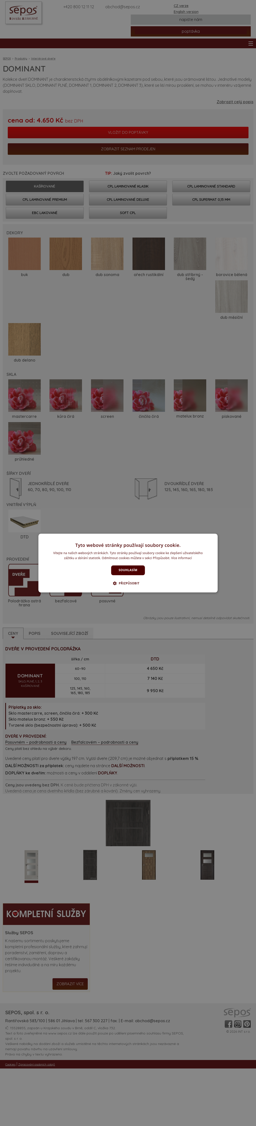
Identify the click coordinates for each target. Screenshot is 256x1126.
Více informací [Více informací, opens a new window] (181, 558)
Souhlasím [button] (128, 570)
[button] (127, 583)
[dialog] (128, 563)
